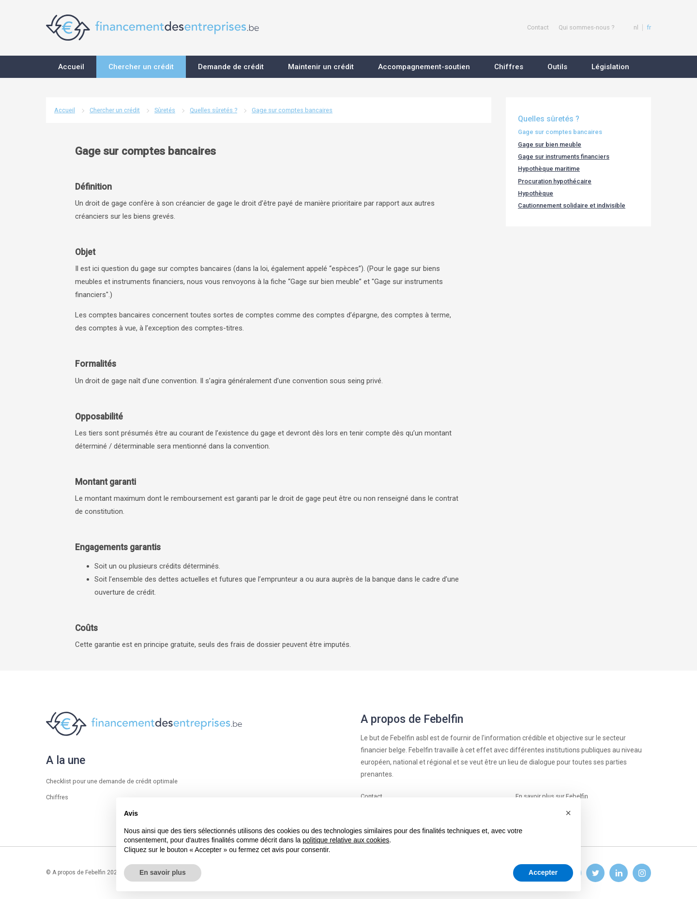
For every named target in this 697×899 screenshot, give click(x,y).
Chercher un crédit (115, 110)
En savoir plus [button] (162, 872)
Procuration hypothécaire (554, 181)
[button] (568, 813)
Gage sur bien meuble (549, 144)
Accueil (64, 110)
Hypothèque (535, 193)
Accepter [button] (543, 872)
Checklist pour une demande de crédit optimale (112, 781)
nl (636, 27)
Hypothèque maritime (549, 168)
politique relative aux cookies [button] (346, 840)
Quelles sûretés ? (213, 110)
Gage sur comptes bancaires (292, 110)
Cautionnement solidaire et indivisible (571, 205)
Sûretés (164, 110)
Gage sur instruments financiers (563, 156)
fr (649, 27)
